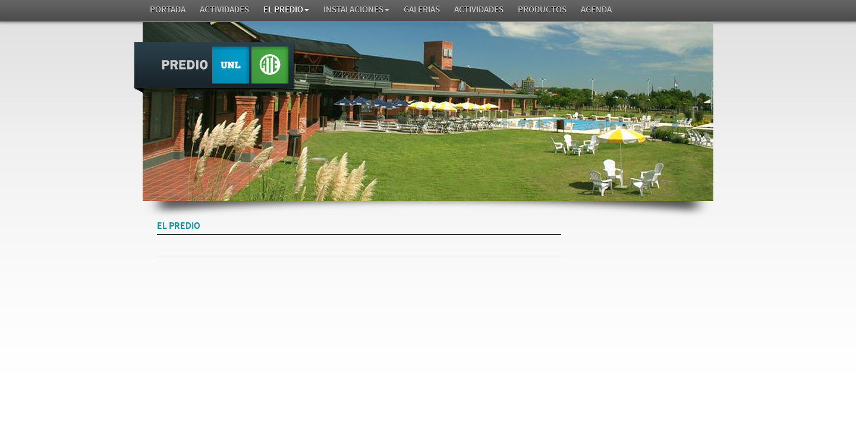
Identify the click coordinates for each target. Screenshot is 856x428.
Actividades (224, 10)
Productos (542, 10)
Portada (167, 10)
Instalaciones (356, 10)
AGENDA (596, 10)
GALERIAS (422, 10)
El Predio (286, 10)
